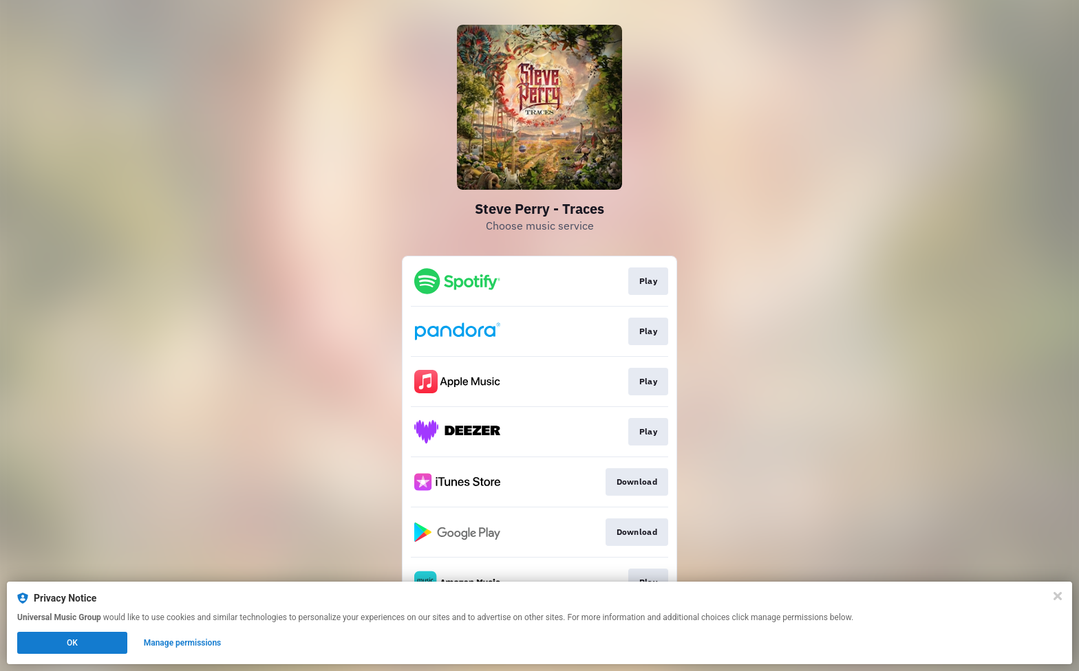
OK (72, 643)
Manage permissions (183, 643)
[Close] (1058, 596)
